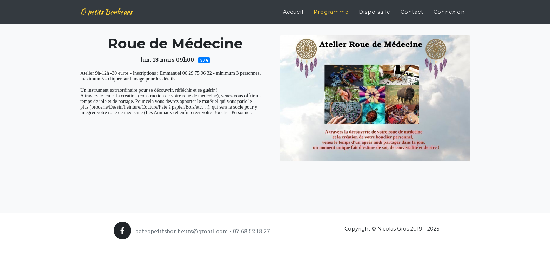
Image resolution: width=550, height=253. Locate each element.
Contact (412, 9)
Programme (331, 9)
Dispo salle (374, 9)
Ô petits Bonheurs (106, 9)
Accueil (293, 9)
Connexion (449, 9)
